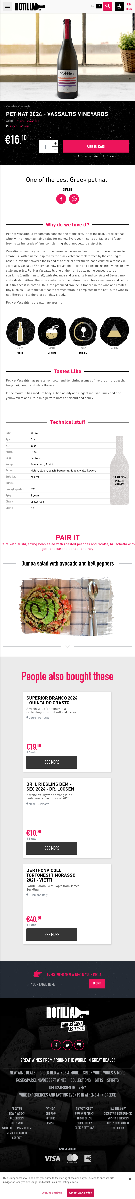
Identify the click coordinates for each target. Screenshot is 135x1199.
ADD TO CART (96, 146)
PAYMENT (50, 1109)
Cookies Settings (52, 1194)
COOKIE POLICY (84, 1123)
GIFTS (99, 1080)
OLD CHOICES (17, 1118)
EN (99, 6)
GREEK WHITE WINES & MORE (104, 1073)
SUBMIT (97, 983)
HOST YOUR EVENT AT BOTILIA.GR (118, 1125)
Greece (12, 126)
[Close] (130, 1180)
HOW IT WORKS (17, 1114)
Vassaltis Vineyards (18, 106)
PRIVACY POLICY (84, 1109)
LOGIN (129, 9)
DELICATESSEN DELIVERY (67, 1087)
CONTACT (17, 1138)
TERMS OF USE (84, 1118)
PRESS (50, 1123)
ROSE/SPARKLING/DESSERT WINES (41, 1080)
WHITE (10, 121)
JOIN (129, 4)
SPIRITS (113, 1080)
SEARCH (107, 6)
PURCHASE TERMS (84, 1114)
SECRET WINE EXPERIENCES (118, 1114)
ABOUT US (17, 1109)
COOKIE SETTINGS (84, 1128)
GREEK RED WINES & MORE (59, 1073)
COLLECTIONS (81, 1080)
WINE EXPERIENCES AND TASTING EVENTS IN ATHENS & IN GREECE (67, 1095)
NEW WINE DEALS (23, 1073)
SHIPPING (51, 1114)
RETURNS (50, 1118)
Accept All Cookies (80, 1194)
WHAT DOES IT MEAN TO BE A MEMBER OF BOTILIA (17, 1130)
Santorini (24, 126)
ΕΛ (92, 6)
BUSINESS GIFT (118, 1109)
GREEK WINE (17, 1123)
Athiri (20, 121)
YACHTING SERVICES (118, 1118)
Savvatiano (32, 121)
